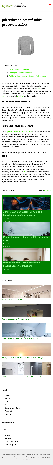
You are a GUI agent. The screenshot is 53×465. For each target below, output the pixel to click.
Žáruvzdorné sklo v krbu (12, 300)
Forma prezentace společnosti (20, 73)
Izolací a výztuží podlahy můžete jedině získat (21, 338)
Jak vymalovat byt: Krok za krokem (16, 319)
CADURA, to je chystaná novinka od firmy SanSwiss (23, 377)
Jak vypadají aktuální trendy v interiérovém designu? (23, 357)
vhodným (20, 96)
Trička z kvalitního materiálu (19, 69)
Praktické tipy (47, 190)
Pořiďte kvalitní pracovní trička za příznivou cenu (27, 76)
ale (39, 88)
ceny (3, 96)
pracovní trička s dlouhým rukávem (19, 132)
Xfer (24, 172)
